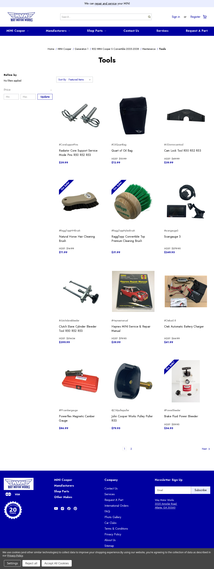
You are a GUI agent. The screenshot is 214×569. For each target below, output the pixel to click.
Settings (12, 563)
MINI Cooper (17, 31)
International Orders (116, 506)
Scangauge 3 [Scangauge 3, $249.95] (172, 237)
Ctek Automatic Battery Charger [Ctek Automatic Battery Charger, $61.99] (184, 326)
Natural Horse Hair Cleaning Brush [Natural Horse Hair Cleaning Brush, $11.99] (77, 239)
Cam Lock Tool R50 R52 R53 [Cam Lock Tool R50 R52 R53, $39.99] (182, 151)
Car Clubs (110, 523)
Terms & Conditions (116, 529)
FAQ (107, 511)
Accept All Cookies (56, 563)
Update (45, 97)
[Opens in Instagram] (62, 508)
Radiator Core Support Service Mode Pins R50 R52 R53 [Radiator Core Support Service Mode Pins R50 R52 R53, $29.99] (78, 153)
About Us (110, 540)
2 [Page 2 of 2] (131, 449)
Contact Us (131, 31)
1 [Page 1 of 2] (124, 449)
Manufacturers (58, 31)
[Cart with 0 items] (204, 17)
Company (111, 480)
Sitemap (109, 546)
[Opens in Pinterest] (75, 508)
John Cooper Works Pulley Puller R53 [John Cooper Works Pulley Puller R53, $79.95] (132, 418)
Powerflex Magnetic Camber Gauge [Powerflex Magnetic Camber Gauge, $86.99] (77, 418)
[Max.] (28, 97)
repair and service (106, 3)
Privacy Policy (112, 534)
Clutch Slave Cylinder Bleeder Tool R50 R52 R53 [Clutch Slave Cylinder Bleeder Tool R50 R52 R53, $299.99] (77, 328)
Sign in (176, 16)
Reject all (31, 563)
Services (162, 31)
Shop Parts (96, 31)
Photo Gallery (112, 517)
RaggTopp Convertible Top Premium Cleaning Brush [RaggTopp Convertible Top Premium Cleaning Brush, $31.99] (128, 239)
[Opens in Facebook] (69, 508)
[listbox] (80, 79)
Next (206, 449)
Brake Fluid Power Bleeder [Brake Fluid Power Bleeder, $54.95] (181, 416)
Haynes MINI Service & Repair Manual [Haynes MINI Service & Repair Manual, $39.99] (130, 328)
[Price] (28, 90)
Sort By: (62, 79)
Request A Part (197, 31)
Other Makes (63, 497)
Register (195, 16)
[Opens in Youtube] (56, 508)
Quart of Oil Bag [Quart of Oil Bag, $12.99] (121, 151)
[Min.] (11, 97)
